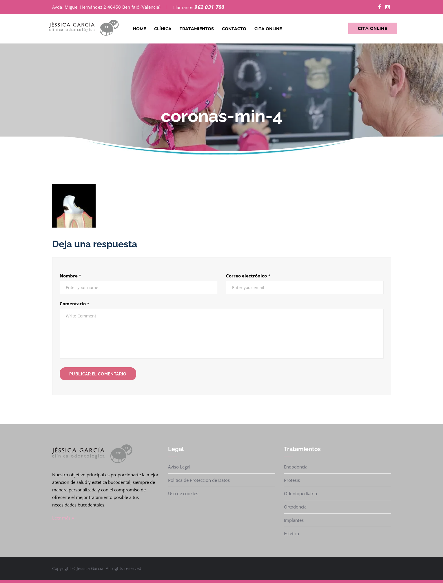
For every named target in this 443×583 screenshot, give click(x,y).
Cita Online (268, 28)
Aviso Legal (179, 467)
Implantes (294, 520)
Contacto (234, 28)
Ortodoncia (295, 507)
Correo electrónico (248, 276)
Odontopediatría (300, 493)
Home (139, 28)
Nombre (70, 276)
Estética (291, 533)
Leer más (63, 518)
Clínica (163, 28)
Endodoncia (295, 467)
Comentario (74, 303)
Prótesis (292, 480)
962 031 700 (209, 6)
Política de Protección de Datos (199, 480)
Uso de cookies (183, 493)
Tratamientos (197, 28)
